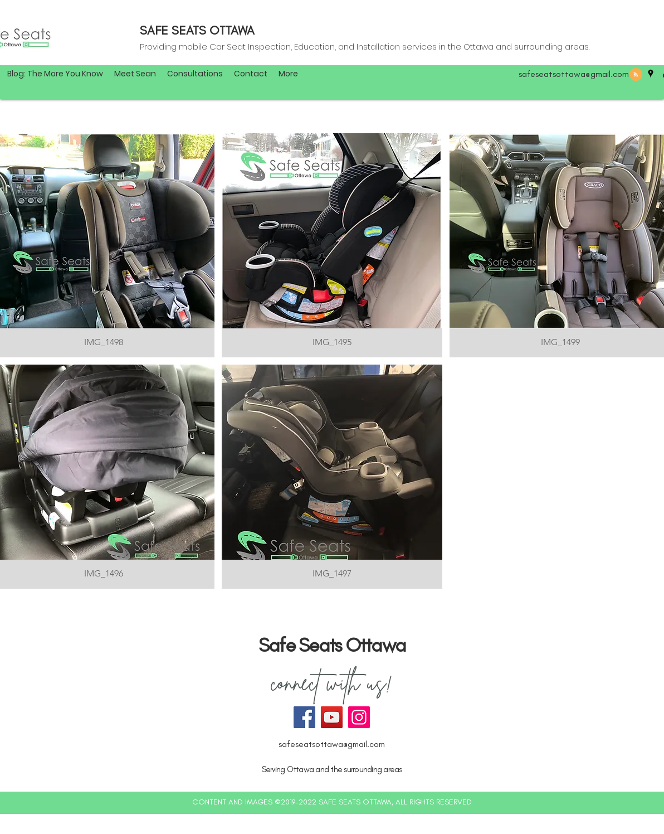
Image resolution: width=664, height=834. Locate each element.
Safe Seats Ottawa (332, 645)
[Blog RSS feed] (635, 75)
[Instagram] (359, 717)
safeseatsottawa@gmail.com (574, 74)
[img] (332, 245)
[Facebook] (304, 717)
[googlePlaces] (650, 73)
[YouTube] (332, 717)
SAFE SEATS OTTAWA (197, 30)
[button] (288, 73)
